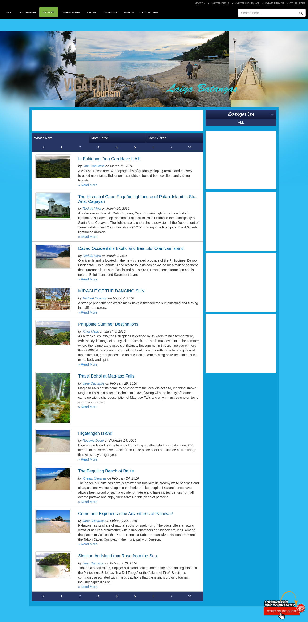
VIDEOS (91, 12)
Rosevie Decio (93, 440)
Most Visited (157, 138)
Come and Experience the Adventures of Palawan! (125, 513)
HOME (8, 12)
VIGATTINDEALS (220, 3)
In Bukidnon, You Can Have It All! (109, 159)
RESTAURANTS (149, 12)
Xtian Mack (91, 331)
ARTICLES (48, 12)
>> (190, 147)
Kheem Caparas (94, 478)
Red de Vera (92, 208)
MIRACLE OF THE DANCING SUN (111, 291)
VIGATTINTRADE (274, 3)
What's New (43, 138)
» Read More (87, 185)
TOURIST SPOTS (70, 12)
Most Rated (99, 138)
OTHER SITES (297, 3)
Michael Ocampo (95, 298)
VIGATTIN (200, 3)
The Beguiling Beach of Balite (106, 471)
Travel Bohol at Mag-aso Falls (106, 376)
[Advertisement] (117, 120)
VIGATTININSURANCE (247, 3)
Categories (241, 114)
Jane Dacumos (94, 166)
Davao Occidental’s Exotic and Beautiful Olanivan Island (131, 248)
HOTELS (129, 12)
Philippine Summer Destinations (108, 324)
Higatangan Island (95, 433)
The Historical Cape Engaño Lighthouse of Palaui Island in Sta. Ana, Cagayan (137, 199)
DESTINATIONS (27, 12)
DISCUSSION (110, 12)
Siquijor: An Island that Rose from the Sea (117, 556)
